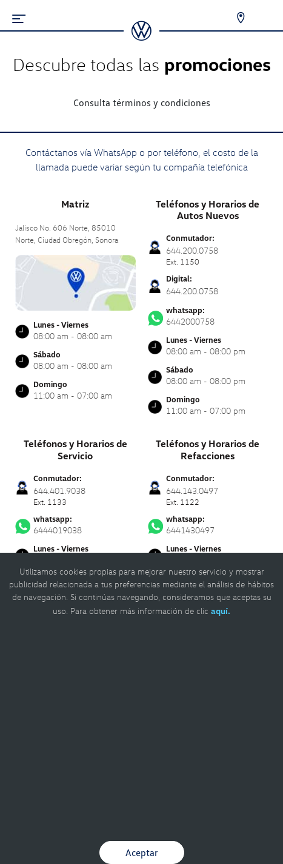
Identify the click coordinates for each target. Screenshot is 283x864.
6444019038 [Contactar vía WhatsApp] (75, 525)
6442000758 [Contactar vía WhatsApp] (208, 316)
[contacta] (75, 282)
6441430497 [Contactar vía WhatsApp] (208, 525)
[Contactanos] (233, 18)
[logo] (141, 36)
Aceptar (141, 852)
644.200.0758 (192, 291)
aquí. (220, 611)
